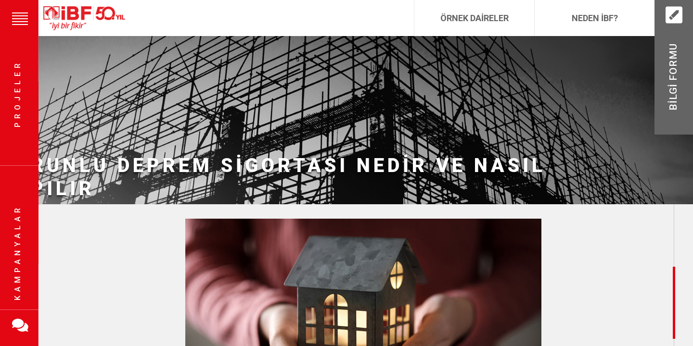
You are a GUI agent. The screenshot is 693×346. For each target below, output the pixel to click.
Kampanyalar (17, 252)
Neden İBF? (595, 18)
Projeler (17, 94)
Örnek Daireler (474, 18)
